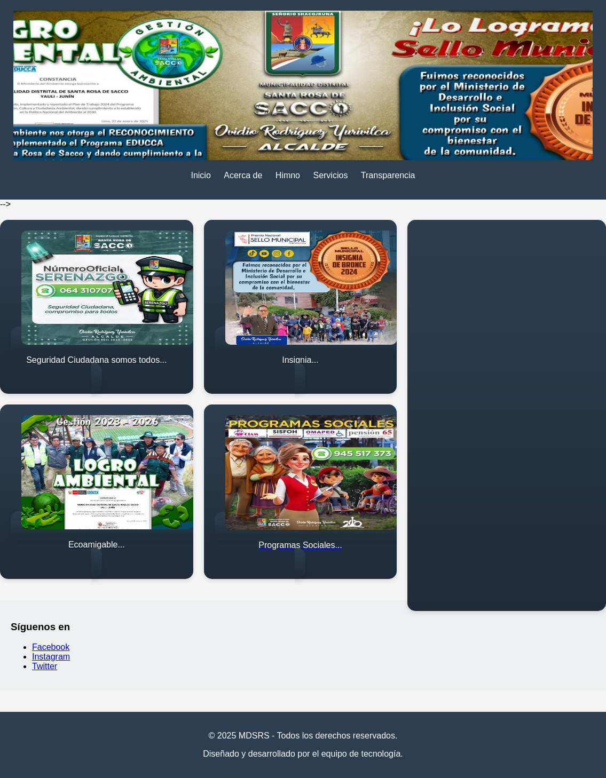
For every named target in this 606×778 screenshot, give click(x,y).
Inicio (200, 175)
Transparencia (388, 175)
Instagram (51, 656)
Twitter (44, 666)
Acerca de (243, 175)
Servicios (330, 175)
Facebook (50, 647)
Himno (288, 175)
